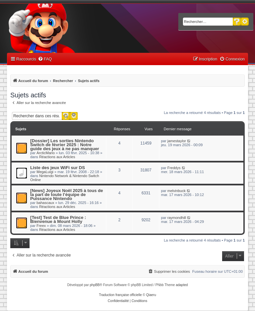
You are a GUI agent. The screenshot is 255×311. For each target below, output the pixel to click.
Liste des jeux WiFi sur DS (57, 167)
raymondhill (176, 218)
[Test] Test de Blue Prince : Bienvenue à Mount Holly (58, 219)
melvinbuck (176, 191)
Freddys (174, 168)
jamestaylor (176, 141)
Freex (41, 226)
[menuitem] (45, 59)
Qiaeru (151, 295)
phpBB (95, 285)
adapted (182, 285)
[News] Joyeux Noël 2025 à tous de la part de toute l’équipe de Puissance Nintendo (66, 194)
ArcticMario (46, 153)
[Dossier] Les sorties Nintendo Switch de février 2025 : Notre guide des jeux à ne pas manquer (64, 144)
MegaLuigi (45, 172)
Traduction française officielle (120, 295)
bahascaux (45, 203)
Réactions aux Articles (57, 157)
